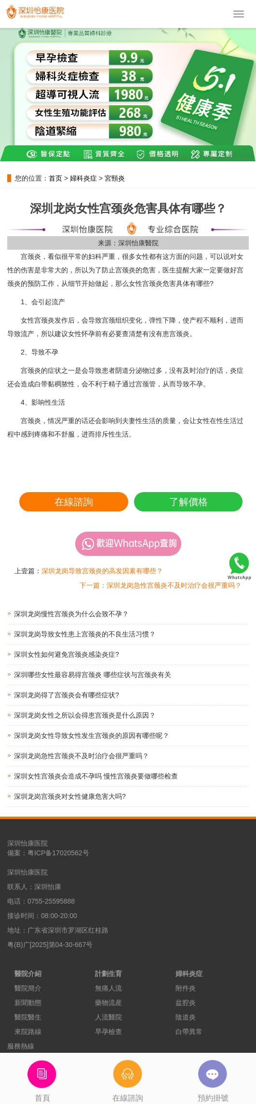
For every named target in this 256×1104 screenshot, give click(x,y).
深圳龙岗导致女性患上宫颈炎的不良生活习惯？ (85, 634)
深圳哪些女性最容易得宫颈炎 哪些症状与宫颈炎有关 (92, 675)
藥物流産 (108, 1002)
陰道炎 (185, 1017)
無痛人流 (108, 988)
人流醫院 (108, 1017)
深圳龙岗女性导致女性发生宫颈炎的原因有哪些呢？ (91, 735)
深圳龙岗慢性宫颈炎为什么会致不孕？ (71, 614)
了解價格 (188, 501)
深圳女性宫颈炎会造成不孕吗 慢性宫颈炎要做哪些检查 (96, 776)
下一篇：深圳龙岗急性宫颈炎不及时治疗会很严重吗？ (161, 585)
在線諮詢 (73, 501)
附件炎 (185, 988)
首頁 (42, 1077)
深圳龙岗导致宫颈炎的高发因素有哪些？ (102, 571)
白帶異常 (188, 1031)
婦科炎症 (83, 178)
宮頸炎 (115, 178)
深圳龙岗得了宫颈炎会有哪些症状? (66, 695)
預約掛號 (213, 1077)
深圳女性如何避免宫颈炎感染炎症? (66, 654)
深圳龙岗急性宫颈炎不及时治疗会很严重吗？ (81, 756)
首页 (55, 178)
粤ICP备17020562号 (58, 853)
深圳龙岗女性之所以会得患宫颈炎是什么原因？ (85, 715)
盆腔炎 (185, 1002)
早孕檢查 (108, 1031)
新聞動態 (27, 1002)
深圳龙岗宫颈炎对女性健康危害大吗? (70, 796)
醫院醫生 (27, 1017)
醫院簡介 (27, 988)
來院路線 (27, 1031)
